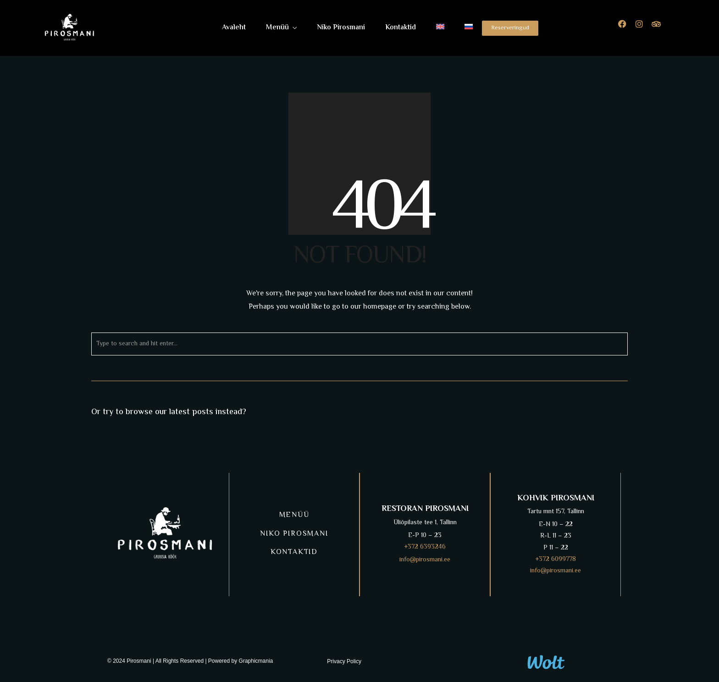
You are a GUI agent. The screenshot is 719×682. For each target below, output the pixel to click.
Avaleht (234, 27)
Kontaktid (400, 27)
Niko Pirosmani (341, 27)
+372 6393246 (425, 547)
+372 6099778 (555, 559)
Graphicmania (256, 661)
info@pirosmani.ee (424, 560)
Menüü (277, 27)
